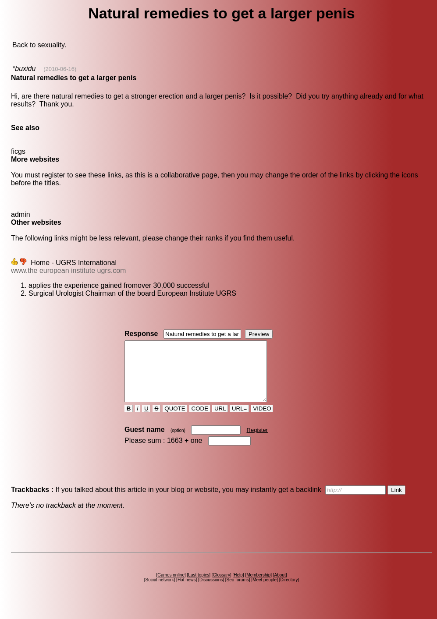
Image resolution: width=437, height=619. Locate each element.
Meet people (264, 591)
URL (220, 420)
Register (257, 442)
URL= (239, 420)
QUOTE (175, 420)
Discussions (211, 591)
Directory (289, 591)
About (280, 586)
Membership (258, 586)
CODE (200, 420)
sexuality (51, 45)
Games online (171, 586)
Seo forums (238, 591)
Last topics (198, 586)
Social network (160, 591)
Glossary (221, 586)
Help (238, 586)
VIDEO (262, 420)
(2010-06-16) (59, 69)
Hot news (187, 591)
